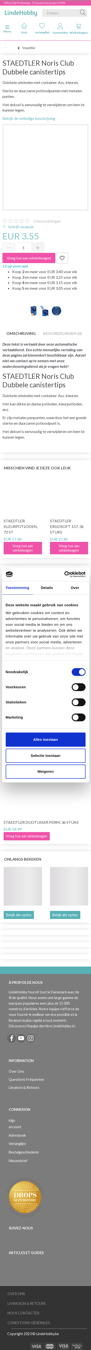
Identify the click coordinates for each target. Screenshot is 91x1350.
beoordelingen (47, 221)
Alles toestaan (45, 739)
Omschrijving (21, 333)
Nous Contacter (23, 1313)
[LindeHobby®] (21, 12)
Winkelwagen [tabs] (78, 28)
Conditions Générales (29, 1323)
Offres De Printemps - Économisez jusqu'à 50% (34, 3)
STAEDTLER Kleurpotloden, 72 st (21, 526)
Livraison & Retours (24, 1087)
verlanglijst (42, 28)
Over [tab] (75, 588)
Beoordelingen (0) (62, 333)
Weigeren (45, 771)
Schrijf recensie (20, 226)
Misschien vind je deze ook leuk (37, 467)
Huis (24, 28)
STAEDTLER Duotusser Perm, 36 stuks (41, 822)
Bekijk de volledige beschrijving (28, 118)
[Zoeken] (83, 13)
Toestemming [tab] (17, 588)
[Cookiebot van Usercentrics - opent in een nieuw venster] (64, 574)
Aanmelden (60, 28)
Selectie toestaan (45, 755)
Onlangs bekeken (22, 859)
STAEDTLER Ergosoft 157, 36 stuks (67, 526)
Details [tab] (47, 588)
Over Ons (16, 1071)
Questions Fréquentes (26, 1079)
